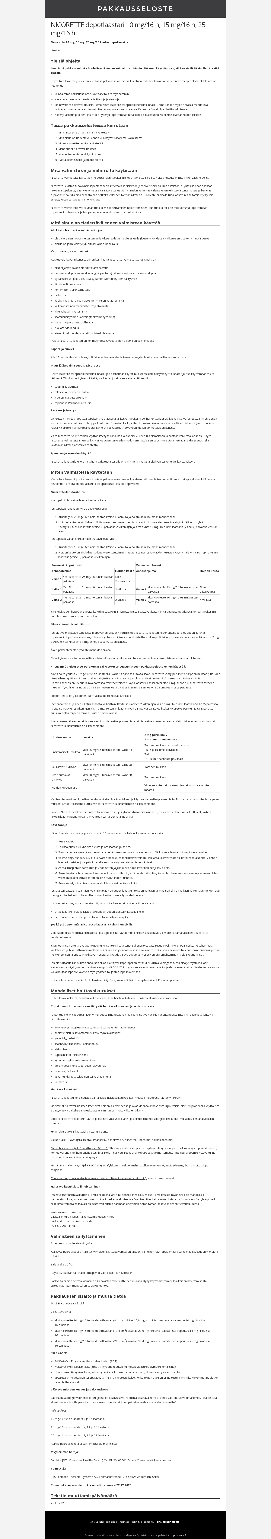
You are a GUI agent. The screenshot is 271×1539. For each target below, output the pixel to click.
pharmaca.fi (180, 1535)
